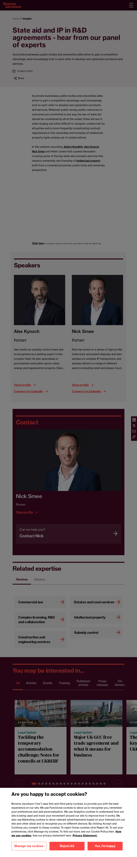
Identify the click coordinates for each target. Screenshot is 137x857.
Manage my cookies (28, 846)
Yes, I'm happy (105, 846)
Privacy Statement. (85, 835)
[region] (68, 822)
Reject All (67, 846)
